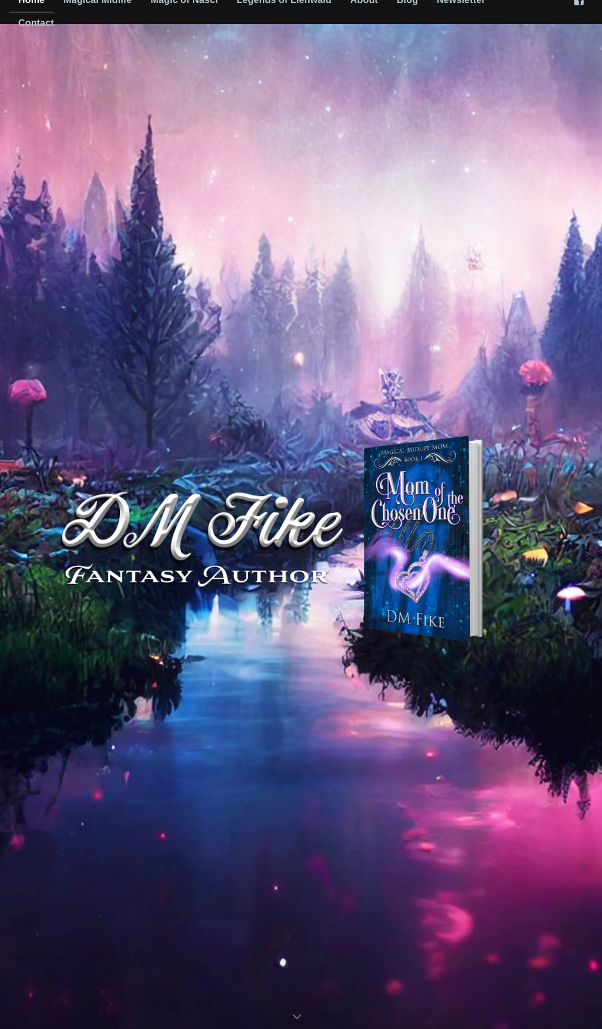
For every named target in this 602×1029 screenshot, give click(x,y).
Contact (36, 23)
